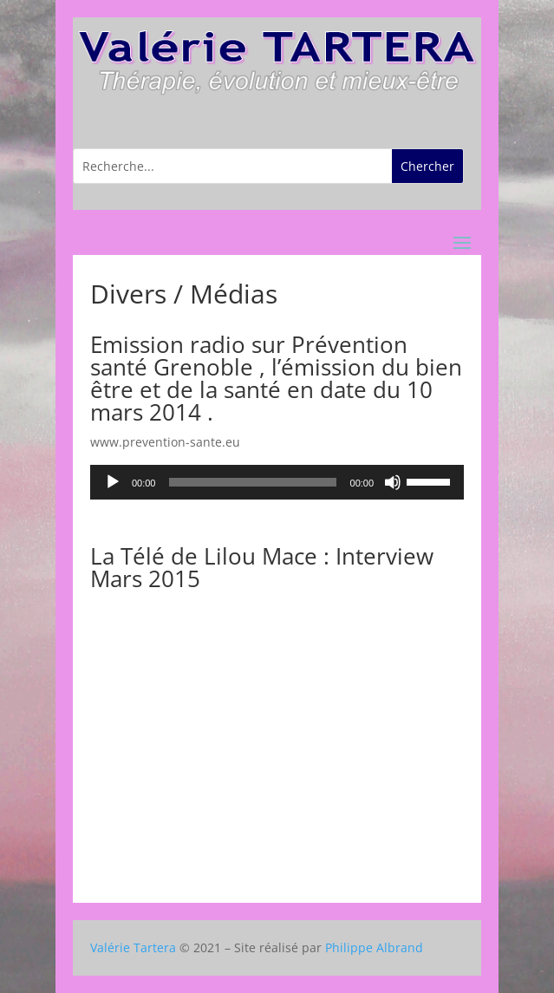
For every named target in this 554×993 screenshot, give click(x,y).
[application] (277, 482)
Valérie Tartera (133, 947)
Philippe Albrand (374, 947)
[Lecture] (112, 482)
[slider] (252, 482)
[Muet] (392, 482)
